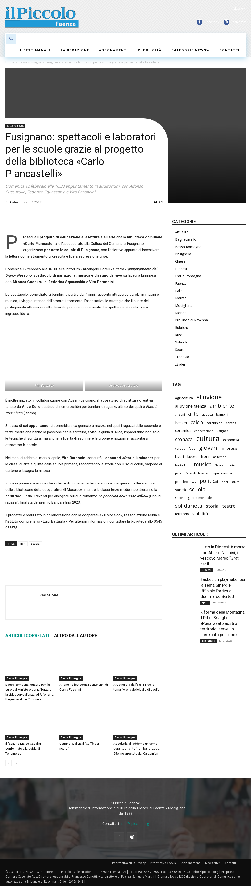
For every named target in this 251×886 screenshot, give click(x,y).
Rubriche (182, 327)
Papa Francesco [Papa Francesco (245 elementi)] (223, 473)
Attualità (181, 232)
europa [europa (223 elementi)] (180, 449)
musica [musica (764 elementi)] (203, 464)
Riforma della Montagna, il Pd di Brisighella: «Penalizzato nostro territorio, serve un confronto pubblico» (222, 623)
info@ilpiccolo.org (135, 823)
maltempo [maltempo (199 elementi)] (219, 457)
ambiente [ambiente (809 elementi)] (222, 405)
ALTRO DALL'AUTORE (75, 635)
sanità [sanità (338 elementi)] (180, 490)
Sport (179, 349)
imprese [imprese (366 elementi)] (229, 448)
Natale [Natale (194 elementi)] (219, 465)
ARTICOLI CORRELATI (27, 635)
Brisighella (183, 254)
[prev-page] (8, 763)
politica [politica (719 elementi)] (209, 480)
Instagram (239, 22)
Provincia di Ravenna (191, 320)
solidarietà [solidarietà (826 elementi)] (188, 505)
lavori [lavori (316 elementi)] (179, 456)
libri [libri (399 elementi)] (205, 456)
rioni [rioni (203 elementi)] (225, 482)
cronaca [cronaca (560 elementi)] (184, 439)
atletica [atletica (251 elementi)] (207, 414)
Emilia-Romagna (188, 276)
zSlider (180, 364)
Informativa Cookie (163, 863)
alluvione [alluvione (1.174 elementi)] (209, 397)
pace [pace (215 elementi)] (178, 473)
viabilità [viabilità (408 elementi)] (200, 513)
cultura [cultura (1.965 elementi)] (208, 438)
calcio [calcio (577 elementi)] (197, 422)
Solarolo (181, 342)
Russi (179, 334)
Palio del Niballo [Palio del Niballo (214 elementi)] (196, 473)
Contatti (230, 863)
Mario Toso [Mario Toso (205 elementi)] (182, 465)
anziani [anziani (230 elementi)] (180, 415)
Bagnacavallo (185, 239)
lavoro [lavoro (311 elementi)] (192, 456)
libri (22, 543)
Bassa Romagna (30, 62)
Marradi (181, 298)
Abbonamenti (191, 863)
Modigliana (183, 305)
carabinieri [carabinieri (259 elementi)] (215, 423)
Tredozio (182, 356)
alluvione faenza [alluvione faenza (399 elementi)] (190, 406)
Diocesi (181, 268)
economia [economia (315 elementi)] (231, 439)
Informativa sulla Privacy (129, 863)
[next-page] (16, 763)
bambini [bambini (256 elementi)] (222, 414)
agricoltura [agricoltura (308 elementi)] (184, 397)
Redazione (17, 202)
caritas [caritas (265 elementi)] (231, 423)
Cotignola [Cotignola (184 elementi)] (223, 431)
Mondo (181, 312)
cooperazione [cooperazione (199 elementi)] (203, 431)
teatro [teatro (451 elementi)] (229, 505)
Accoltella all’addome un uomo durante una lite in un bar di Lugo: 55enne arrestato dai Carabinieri (136, 748)
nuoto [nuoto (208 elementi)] (231, 465)
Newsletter (212, 863)
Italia (179, 290)
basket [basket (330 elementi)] (181, 422)
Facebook (212, 22)
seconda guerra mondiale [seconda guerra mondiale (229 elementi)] (193, 498)
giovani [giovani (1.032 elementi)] (209, 447)
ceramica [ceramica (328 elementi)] (183, 430)
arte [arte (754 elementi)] (193, 413)
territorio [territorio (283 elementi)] (182, 513)
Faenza (181, 283)
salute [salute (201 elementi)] (235, 482)
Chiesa (180, 261)
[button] (11, 39)
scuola (35, 543)
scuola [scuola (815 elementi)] (197, 489)
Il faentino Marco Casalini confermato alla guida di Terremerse (23, 748)
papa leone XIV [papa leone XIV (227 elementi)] (185, 482)
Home (9, 62)
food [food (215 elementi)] (192, 448)
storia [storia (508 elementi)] (212, 505)
